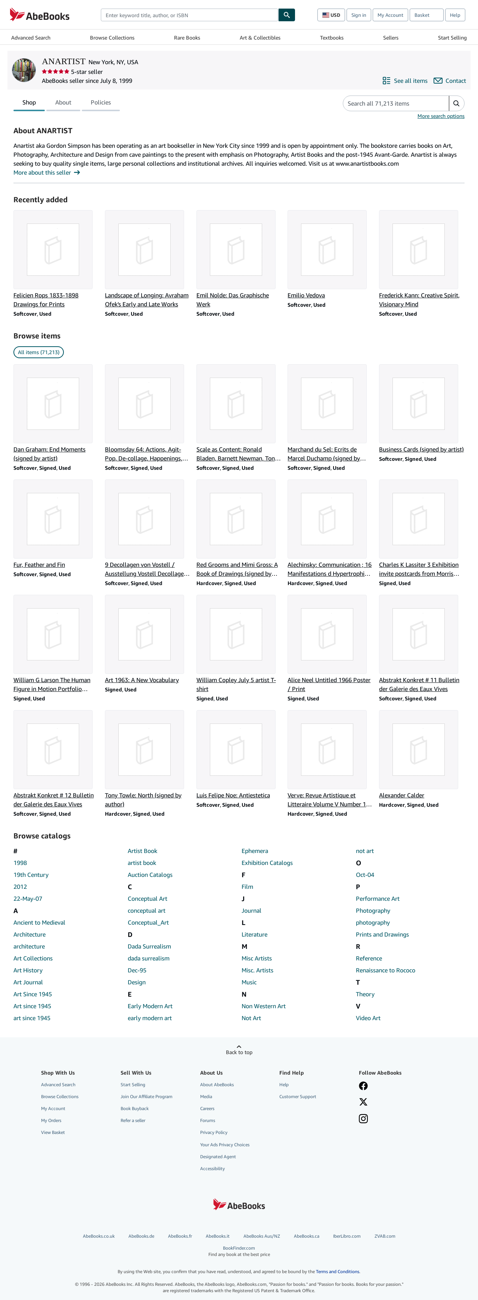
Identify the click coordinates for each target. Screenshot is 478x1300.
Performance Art (378, 898)
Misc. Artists (257, 970)
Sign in (358, 15)
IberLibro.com (347, 1236)
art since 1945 (31, 1018)
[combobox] (189, 15)
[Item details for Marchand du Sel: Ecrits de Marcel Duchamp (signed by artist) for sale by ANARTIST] (330, 413)
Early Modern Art (150, 1006)
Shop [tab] (29, 104)
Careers (207, 1108)
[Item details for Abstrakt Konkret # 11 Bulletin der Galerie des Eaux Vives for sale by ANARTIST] (422, 644)
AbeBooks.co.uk (99, 1236)
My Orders (51, 1120)
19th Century (31, 874)
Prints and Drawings (382, 934)
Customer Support (297, 1096)
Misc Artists (257, 958)
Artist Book (142, 850)
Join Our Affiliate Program (147, 1096)
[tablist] (66, 103)
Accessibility (212, 1168)
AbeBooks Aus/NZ (261, 1236)
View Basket (53, 1132)
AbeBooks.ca (306, 1236)
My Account (390, 15)
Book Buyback (135, 1108)
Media (206, 1096)
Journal (251, 910)
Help (455, 15)
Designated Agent (218, 1156)
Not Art (251, 1018)
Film (247, 886)
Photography (373, 910)
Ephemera (255, 850)
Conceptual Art (147, 898)
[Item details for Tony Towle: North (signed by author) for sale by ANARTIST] (147, 759)
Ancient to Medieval (39, 922)
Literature (254, 934)
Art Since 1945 (32, 994)
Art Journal (28, 982)
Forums (207, 1120)
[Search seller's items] (388, 103)
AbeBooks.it (218, 1236)
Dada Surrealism (149, 946)
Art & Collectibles (260, 37)
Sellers (390, 37)
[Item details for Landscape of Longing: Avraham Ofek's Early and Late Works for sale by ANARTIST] (147, 259)
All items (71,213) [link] (38, 352)
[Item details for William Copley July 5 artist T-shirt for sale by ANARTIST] (239, 644)
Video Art (368, 1018)
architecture (29, 946)
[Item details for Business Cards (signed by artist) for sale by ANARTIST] (422, 409)
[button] (456, 103)
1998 (20, 862)
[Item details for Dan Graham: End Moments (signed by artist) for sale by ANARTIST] (56, 413)
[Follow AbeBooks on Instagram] (363, 1119)
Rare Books (187, 37)
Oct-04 (365, 874)
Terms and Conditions (337, 1271)
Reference (369, 958)
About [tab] (63, 104)
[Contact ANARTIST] (450, 80)
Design (137, 982)
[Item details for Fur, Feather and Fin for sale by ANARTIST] (56, 524)
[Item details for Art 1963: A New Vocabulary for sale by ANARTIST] (147, 639)
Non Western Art (264, 1006)
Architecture (29, 934)
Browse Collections (112, 37)
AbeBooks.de (141, 1236)
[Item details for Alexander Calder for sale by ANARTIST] (422, 755)
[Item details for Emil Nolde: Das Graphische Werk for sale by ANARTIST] (239, 259)
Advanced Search (30, 37)
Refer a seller (133, 1120)
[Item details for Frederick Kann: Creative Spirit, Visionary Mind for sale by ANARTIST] (422, 259)
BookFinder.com (239, 1251)
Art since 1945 (32, 1006)
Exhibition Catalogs (267, 862)
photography (373, 922)
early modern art (150, 1018)
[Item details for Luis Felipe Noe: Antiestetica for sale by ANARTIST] (239, 755)
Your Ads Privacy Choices (224, 1144)
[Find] (287, 15)
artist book (142, 862)
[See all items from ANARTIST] (405, 80)
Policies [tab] (101, 104)
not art (365, 850)
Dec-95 (137, 970)
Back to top (239, 1052)
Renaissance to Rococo (385, 970)
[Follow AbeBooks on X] (363, 1103)
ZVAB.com (385, 1236)
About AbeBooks (217, 1084)
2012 (20, 886)
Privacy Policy (213, 1132)
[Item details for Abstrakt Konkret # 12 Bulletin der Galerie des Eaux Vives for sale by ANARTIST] (56, 759)
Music (249, 982)
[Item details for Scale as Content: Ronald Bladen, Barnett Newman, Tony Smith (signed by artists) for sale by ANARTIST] (239, 413)
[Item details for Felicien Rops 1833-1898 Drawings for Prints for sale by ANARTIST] (56, 259)
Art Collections (33, 958)
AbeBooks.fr (180, 1236)
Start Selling (452, 37)
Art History (28, 970)
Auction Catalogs (150, 874)
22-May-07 (27, 898)
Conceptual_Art (148, 922)
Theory (365, 994)
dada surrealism (149, 958)
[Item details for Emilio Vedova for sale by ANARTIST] (330, 255)
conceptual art (146, 910)
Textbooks (332, 37)
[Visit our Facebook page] (363, 1086)
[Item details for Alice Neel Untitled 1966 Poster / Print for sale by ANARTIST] (330, 644)
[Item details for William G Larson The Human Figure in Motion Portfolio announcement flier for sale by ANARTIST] (56, 644)
